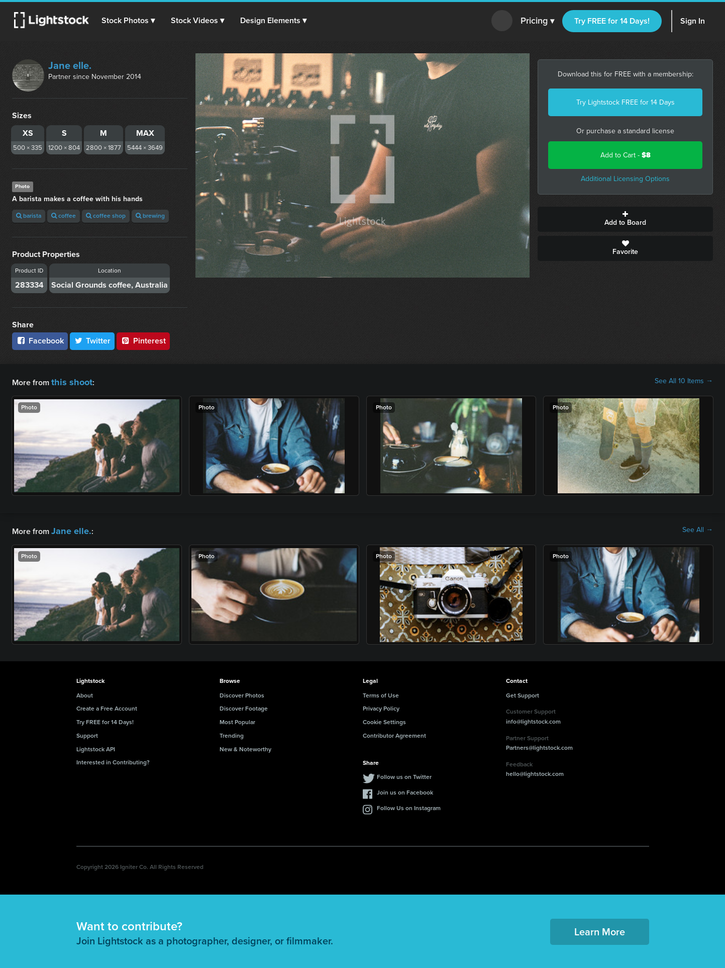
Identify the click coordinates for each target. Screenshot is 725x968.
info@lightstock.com (533, 718)
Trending (232, 732)
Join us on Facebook (405, 789)
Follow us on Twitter (404, 773)
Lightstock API (95, 746)
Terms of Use (381, 692)
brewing (150, 215)
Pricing (537, 21)
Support (87, 732)
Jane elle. (69, 65)
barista (28, 215)
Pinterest (143, 340)
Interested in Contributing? (113, 759)
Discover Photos (242, 692)
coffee (63, 215)
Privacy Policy (381, 705)
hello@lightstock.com (535, 770)
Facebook (40, 340)
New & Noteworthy (245, 746)
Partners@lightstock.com (539, 744)
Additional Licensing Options (625, 178)
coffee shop (106, 215)
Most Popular (237, 719)
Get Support (522, 692)
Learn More (599, 928)
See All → (697, 528)
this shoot (68, 381)
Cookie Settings (384, 719)
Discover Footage (244, 705)
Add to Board (625, 219)
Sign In (692, 21)
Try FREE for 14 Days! (612, 21)
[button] (130, 20)
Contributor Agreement (394, 732)
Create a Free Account (106, 705)
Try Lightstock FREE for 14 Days (625, 102)
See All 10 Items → (684, 381)
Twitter (92, 340)
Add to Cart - (625, 155)
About (84, 692)
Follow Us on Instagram (409, 805)
